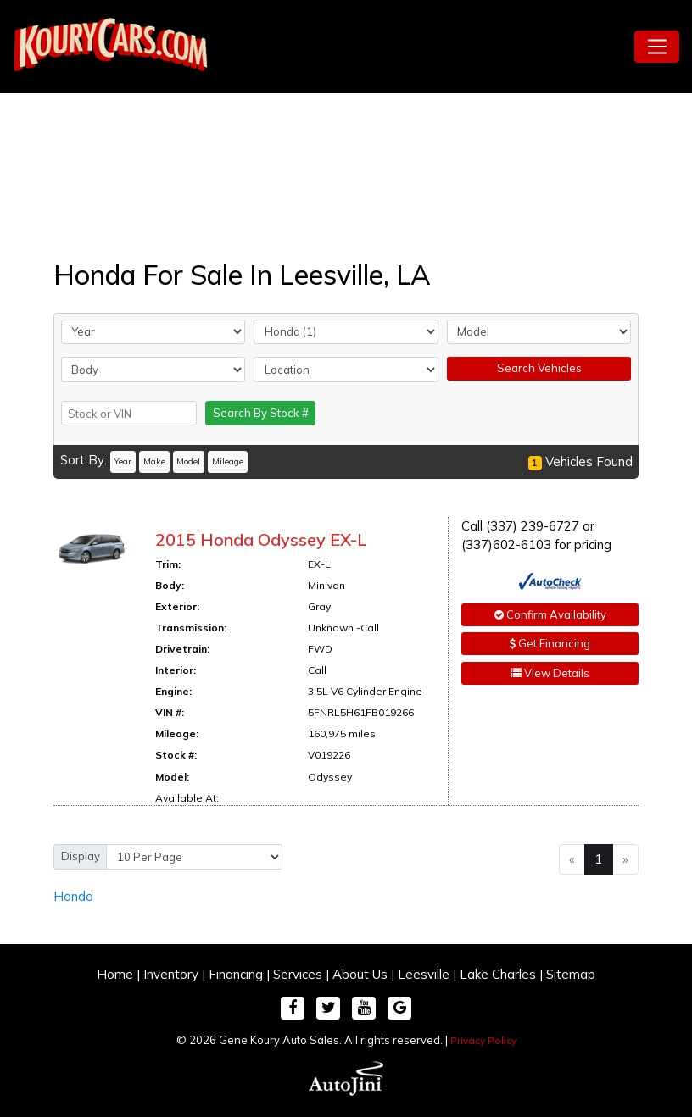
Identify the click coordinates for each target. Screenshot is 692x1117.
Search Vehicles (539, 368)
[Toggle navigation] (656, 47)
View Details (550, 673)
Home (115, 974)
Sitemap (570, 974)
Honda (73, 896)
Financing (236, 974)
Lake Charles (498, 974)
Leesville (423, 974)
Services (297, 974)
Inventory (170, 974)
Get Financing (550, 643)
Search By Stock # (261, 413)
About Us (360, 974)
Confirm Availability (550, 614)
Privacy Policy (483, 1040)
